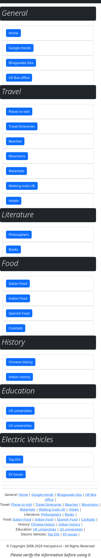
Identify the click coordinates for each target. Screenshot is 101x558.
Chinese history (21, 362)
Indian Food (18, 298)
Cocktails (16, 328)
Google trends (20, 48)
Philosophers (19, 234)
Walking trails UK (22, 186)
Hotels (14, 200)
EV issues (16, 474)
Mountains (17, 156)
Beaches (15, 141)
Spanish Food (19, 313)
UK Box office (19, 77)
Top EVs (14, 459)
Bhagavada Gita (21, 63)
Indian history (19, 377)
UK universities (20, 410)
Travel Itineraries (22, 126)
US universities (20, 425)
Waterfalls (16, 171)
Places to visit (19, 111)
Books (13, 249)
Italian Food (18, 283)
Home (13, 33)
